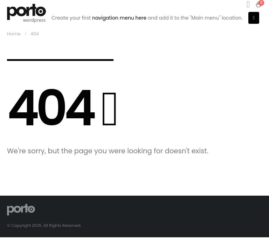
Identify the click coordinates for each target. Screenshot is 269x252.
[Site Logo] (26, 13)
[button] (248, 4)
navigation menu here (119, 17)
